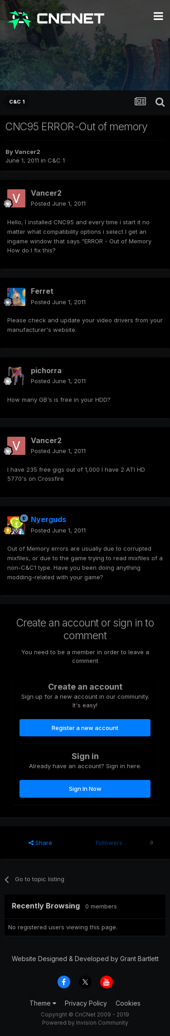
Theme (42, 1003)
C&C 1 (56, 160)
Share (40, 842)
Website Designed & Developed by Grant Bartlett (85, 958)
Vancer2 (27, 151)
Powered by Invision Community (85, 1022)
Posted (58, 203)
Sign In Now (85, 788)
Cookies (128, 1003)
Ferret (42, 291)
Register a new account (85, 727)
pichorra (46, 370)
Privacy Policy (86, 1003)
